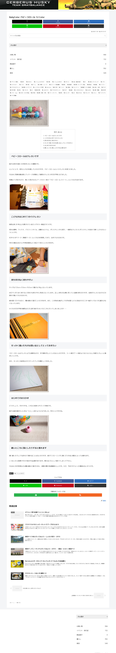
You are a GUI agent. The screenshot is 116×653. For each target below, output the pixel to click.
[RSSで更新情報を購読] (60, 491)
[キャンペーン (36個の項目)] (75, 83)
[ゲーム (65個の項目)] (34, 80)
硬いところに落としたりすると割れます (55, 144)
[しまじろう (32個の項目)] (46, 85)
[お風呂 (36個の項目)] (68, 83)
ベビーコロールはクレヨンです (53, 131)
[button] (99, 21)
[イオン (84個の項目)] (103, 77)
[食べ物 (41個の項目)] (55, 83)
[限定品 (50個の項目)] (90, 80)
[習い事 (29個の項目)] (104, 85)
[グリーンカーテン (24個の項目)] (52, 88)
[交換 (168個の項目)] (48, 77)
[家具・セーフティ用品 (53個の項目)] (79, 80)
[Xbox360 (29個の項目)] (88, 85)
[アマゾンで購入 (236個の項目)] (14, 77)
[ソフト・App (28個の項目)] (13, 88)
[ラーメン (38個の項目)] (61, 83)
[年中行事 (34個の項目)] (12, 85)
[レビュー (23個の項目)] (94, 88)
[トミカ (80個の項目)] (22, 80)
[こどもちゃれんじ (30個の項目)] (79, 85)
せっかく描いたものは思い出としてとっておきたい (59, 139)
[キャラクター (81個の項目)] (14, 80)
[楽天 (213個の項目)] (22, 77)
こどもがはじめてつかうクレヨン (53, 134)
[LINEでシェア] (66, 21)
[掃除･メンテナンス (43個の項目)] (26, 83)
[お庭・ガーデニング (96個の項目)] (94, 77)
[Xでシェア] (17, 21)
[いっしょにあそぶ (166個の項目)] (57, 77)
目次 (55, 128)
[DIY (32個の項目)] (31, 85)
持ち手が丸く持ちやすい (51, 136)
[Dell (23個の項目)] (73, 88)
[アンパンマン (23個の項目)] (102, 88)
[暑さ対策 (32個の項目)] (37, 85)
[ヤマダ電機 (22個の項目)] (58, 91)
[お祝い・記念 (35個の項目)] (96, 83)
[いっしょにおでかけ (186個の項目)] (39, 77)
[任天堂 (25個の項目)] (33, 88)
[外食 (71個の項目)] (28, 80)
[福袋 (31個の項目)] (70, 85)
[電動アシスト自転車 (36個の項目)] (86, 83)
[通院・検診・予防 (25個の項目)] (41, 88)
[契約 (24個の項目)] (60, 88)
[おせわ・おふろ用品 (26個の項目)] (24, 88)
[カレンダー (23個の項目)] (67, 88)
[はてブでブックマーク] (50, 21)
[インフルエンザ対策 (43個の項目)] (38, 83)
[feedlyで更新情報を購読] (56, 491)
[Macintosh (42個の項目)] (48, 83)
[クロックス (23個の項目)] (87, 88)
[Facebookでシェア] (33, 21)
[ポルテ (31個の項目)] (65, 85)
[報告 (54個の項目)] (63, 80)
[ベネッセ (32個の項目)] (25, 85)
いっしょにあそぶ (19, 470)
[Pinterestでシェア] (82, 21)
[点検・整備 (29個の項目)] (96, 85)
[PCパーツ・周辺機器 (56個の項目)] (55, 80)
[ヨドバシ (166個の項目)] (67, 77)
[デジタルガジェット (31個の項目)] (56, 85)
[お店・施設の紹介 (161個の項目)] (76, 77)
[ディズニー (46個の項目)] (103, 80)
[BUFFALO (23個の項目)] (79, 88)
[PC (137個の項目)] (85, 77)
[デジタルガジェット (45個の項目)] (15, 83)
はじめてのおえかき (49, 142)
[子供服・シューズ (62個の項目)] (42, 80)
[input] (58, 31)
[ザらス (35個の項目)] (104, 83)
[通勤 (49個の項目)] (95, 80)
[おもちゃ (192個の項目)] (29, 77)
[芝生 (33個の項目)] (19, 85)
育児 (11, 470)
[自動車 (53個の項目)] (70, 80)
